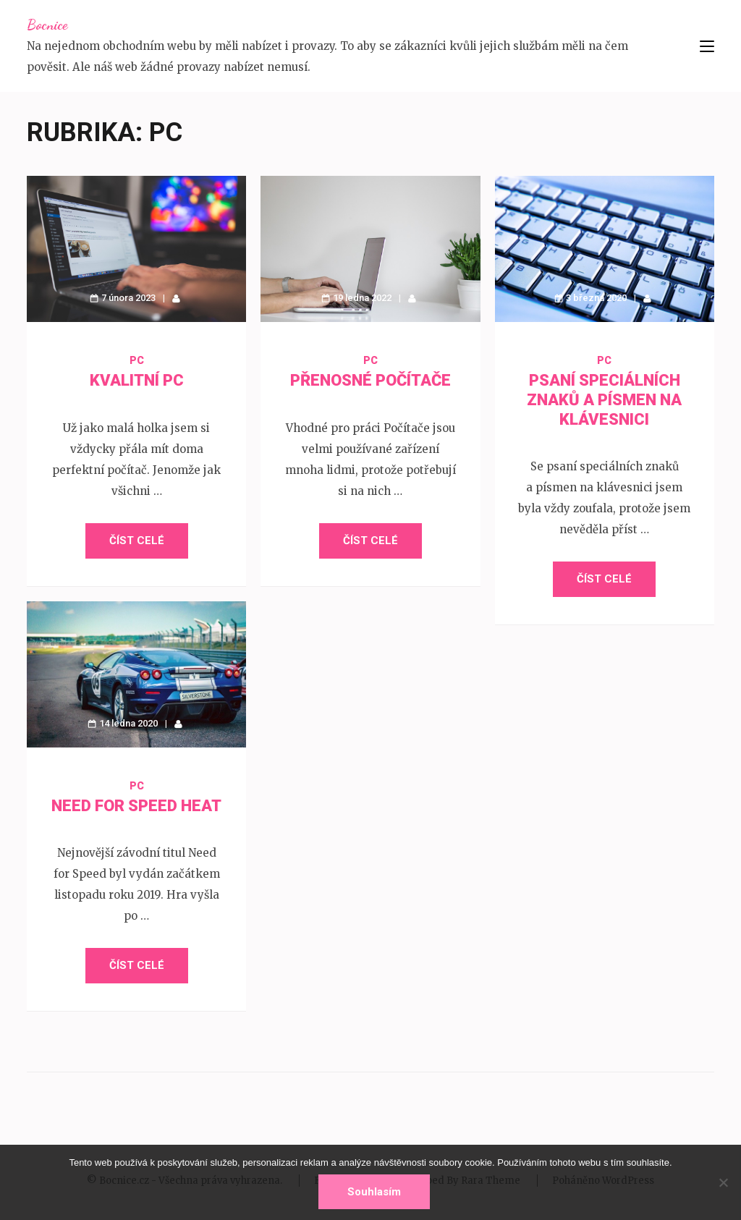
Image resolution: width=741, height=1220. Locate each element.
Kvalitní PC (137, 380)
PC (137, 360)
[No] (723, 1182)
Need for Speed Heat (136, 806)
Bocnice (47, 24)
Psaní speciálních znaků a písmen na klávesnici (604, 399)
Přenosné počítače (370, 380)
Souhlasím (374, 1191)
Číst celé (136, 540)
